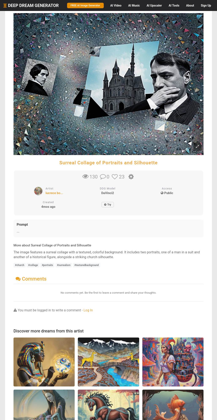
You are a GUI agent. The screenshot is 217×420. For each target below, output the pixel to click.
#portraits (47, 265)
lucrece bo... (54, 193)
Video (115, 5)
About (190, 5)
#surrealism (63, 265)
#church (19, 265)
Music (134, 5)
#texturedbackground (86, 265)
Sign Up (206, 5)
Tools (174, 5)
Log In (88, 310)
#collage (33, 265)
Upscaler (154, 5)
